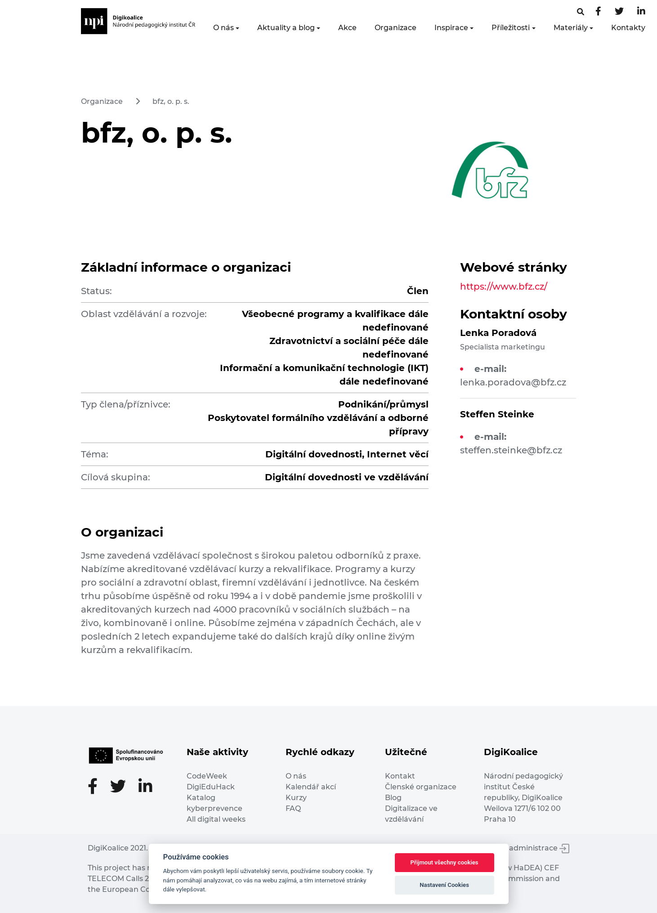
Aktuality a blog (286, 27)
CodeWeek (207, 776)
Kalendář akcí (311, 787)
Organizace (395, 27)
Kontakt (400, 776)
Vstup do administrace (522, 848)
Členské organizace (420, 787)
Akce (347, 27)
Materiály (571, 27)
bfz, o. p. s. (170, 101)
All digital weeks (216, 819)
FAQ (293, 808)
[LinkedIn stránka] (641, 12)
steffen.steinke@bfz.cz (511, 450)
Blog (393, 797)
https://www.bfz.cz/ (503, 286)
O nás (223, 27)
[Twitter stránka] (619, 12)
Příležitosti (511, 27)
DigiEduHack (211, 787)
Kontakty (628, 27)
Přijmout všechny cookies (444, 862)
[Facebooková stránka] (580, 12)
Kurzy (296, 797)
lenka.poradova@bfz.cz (513, 382)
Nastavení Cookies (444, 885)
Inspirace (451, 27)
